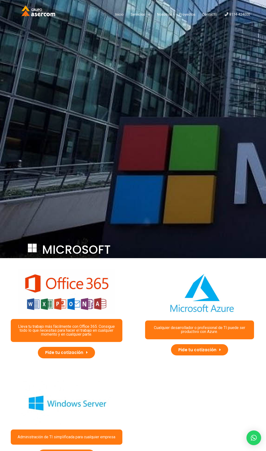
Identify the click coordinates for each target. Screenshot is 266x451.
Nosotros (141, 16)
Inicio (96, 16)
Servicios (114, 16)
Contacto (186, 16)
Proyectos (164, 16)
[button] (66, 355)
